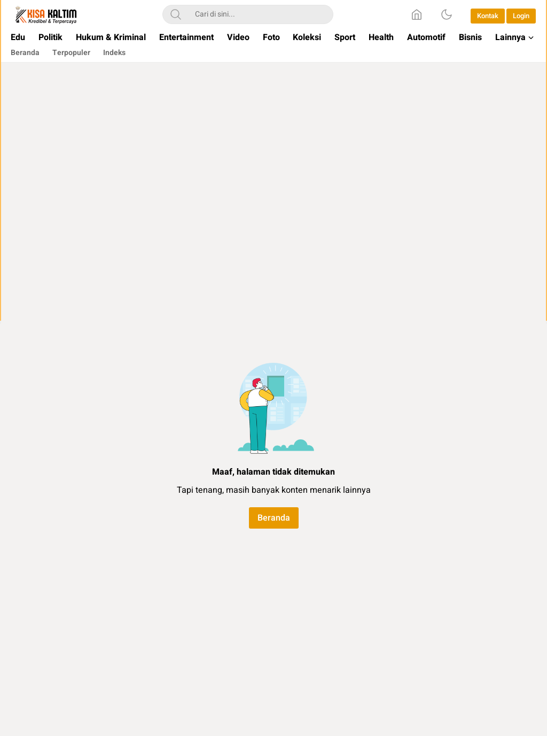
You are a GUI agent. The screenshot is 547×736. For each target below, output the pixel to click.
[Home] (416, 14)
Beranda (273, 518)
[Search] (176, 14)
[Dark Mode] (446, 14)
